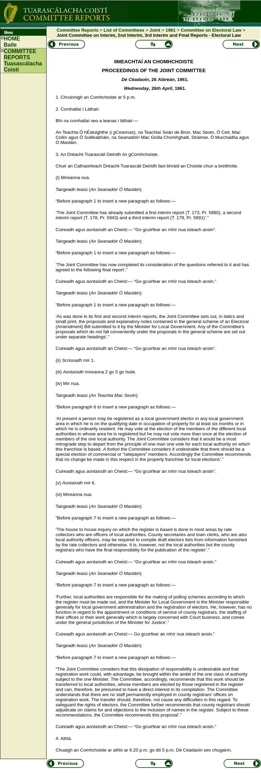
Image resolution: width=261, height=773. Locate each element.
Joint (155, 30)
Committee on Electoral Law (211, 30)
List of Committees (124, 30)
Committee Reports (78, 30)
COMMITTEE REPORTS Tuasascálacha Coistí (23, 60)
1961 (171, 30)
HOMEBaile (12, 42)
